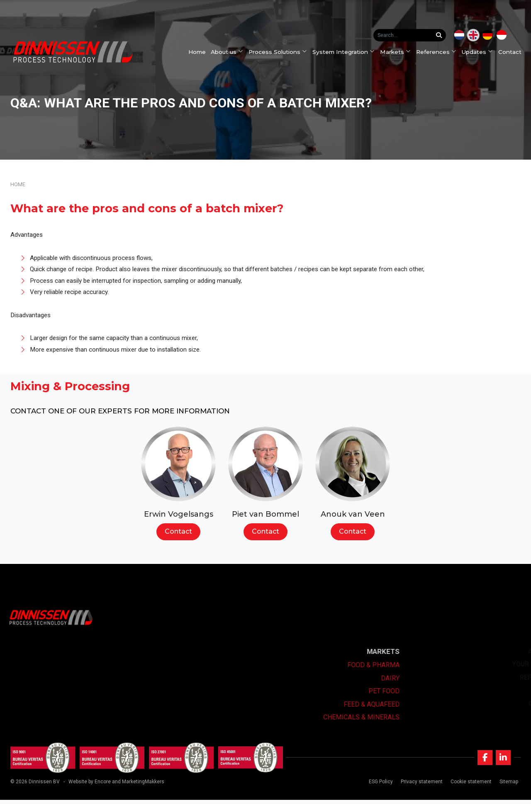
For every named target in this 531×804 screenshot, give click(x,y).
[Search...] (441, 35)
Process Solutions (281, 52)
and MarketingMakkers (138, 786)
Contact (513, 52)
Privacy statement (420, 786)
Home (200, 52)
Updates (480, 52)
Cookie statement (469, 786)
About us (230, 52)
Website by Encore (89, 786)
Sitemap (507, 786)
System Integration (346, 52)
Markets (398, 52)
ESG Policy (379, 786)
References (439, 52)
